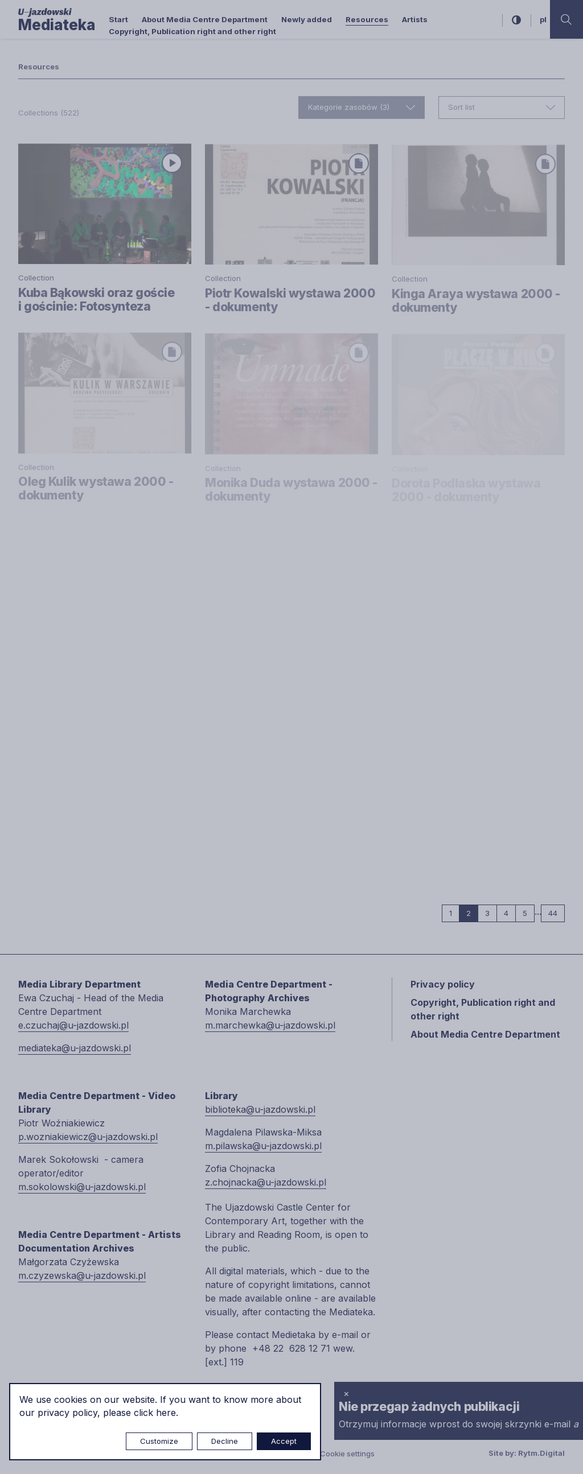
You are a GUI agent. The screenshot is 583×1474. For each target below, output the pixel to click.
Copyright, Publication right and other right (192, 31)
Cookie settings (347, 1453)
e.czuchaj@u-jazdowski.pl (73, 1025)
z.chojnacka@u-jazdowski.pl (265, 1182)
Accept (284, 1441)
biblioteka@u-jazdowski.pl (260, 1109)
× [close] (346, 1393)
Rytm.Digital (541, 1453)
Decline (224, 1441)
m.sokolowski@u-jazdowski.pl (82, 1186)
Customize (159, 1441)
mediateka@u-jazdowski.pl (74, 1048)
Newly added (306, 19)
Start (118, 19)
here (166, 1412)
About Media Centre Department (205, 19)
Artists (415, 19)
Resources (367, 19)
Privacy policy (442, 984)
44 (556, 913)
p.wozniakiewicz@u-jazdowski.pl (88, 1136)
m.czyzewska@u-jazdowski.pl (82, 1275)
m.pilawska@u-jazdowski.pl (263, 1145)
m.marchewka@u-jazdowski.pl (270, 1025)
